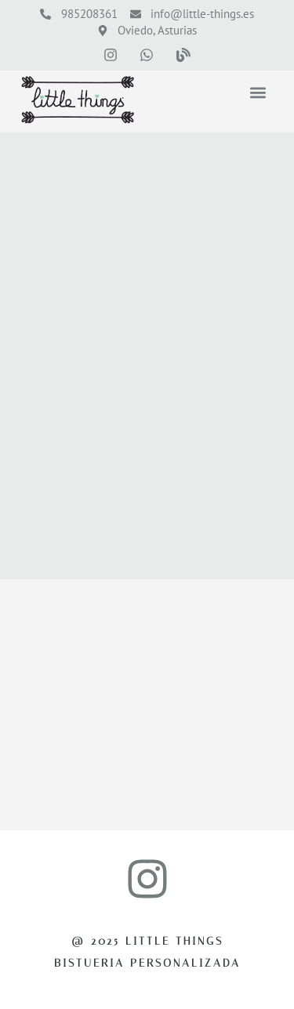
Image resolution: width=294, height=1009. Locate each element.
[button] (257, 93)
